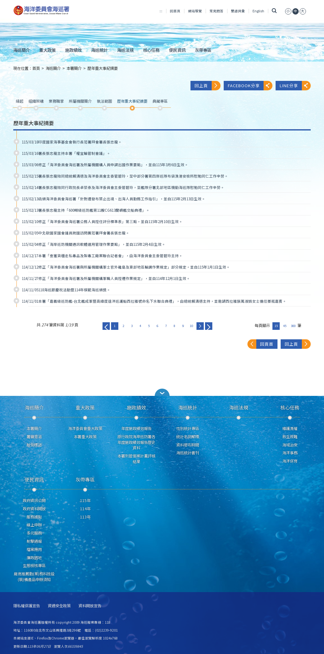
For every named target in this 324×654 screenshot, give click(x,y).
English (258, 11)
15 (276, 326)
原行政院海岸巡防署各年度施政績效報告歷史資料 (136, 442)
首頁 (36, 68)
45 (284, 326)
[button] (288, 11)
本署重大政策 (85, 436)
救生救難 (289, 436)
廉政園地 (34, 557)
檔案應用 (34, 549)
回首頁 (175, 11)
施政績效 (73, 50)
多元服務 (34, 533)
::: (160, 11)
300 (293, 326)
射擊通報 (34, 541)
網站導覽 (195, 11)
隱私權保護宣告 (26, 606)
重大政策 (47, 50)
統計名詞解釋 (187, 436)
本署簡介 (74, 68)
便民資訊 (177, 50)
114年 (85, 509)
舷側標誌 (34, 445)
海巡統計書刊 (187, 453)
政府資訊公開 (34, 500)
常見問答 (216, 11)
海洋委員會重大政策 (85, 428)
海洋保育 (289, 461)
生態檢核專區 (34, 565)
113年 (85, 517)
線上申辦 (34, 525)
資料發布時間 (187, 445)
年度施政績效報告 (136, 428)
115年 (85, 500)
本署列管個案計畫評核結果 (136, 458)
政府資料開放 (34, 509)
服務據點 (34, 517)
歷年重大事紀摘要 (102, 68)
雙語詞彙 (238, 11)
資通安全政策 (59, 606)
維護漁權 (289, 428)
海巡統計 (99, 50)
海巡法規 (125, 50)
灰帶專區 (203, 50)
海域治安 (289, 445)
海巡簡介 (21, 50)
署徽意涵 (34, 436)
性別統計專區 (187, 428)
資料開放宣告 (89, 606)
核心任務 (151, 50)
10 (191, 326)
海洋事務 (289, 453)
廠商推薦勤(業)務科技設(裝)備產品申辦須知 (34, 576)
